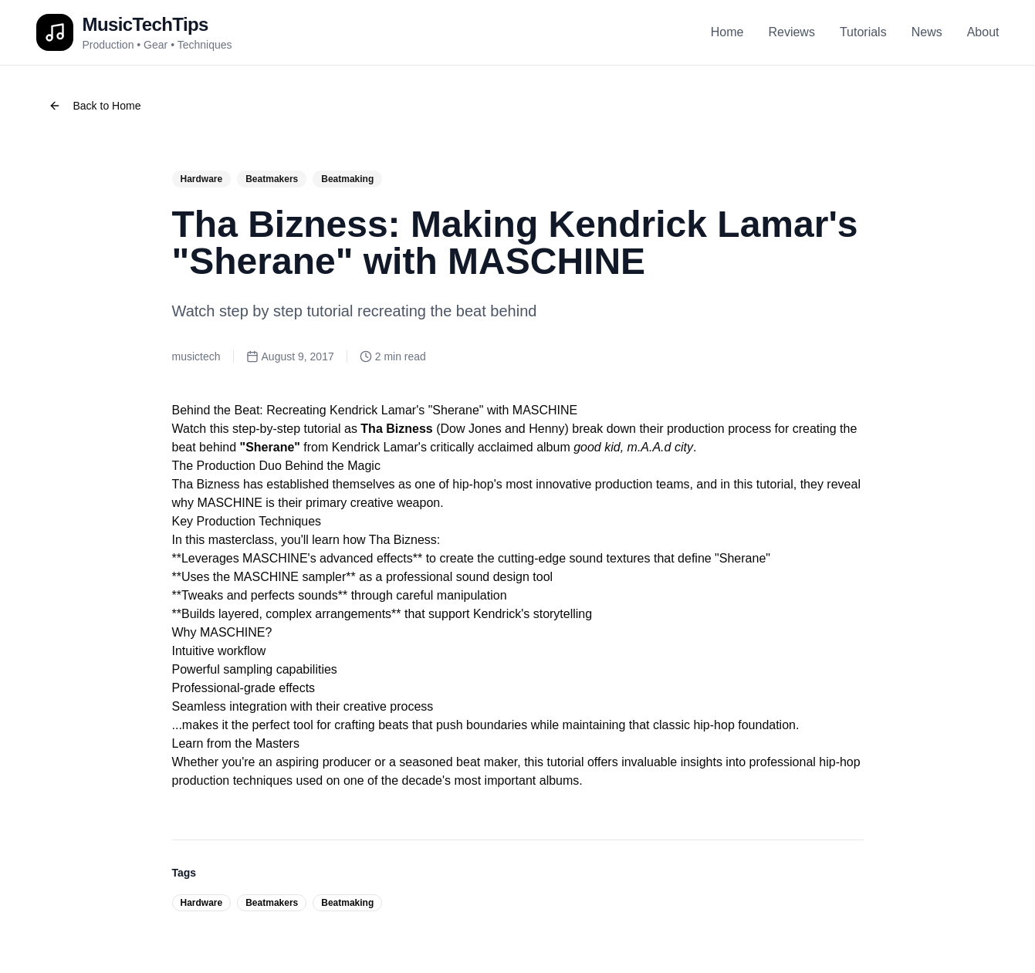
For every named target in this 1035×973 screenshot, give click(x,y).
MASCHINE (229, 502)
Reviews (791, 32)
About (983, 32)
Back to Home (95, 106)
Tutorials (863, 32)
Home (727, 32)
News (927, 32)
